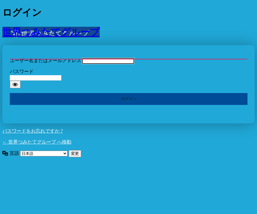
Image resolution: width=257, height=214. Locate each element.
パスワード (22, 71)
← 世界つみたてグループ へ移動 (36, 141)
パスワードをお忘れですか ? (32, 130)
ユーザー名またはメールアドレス (45, 60)
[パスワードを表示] (15, 84)
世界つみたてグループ (51, 32)
